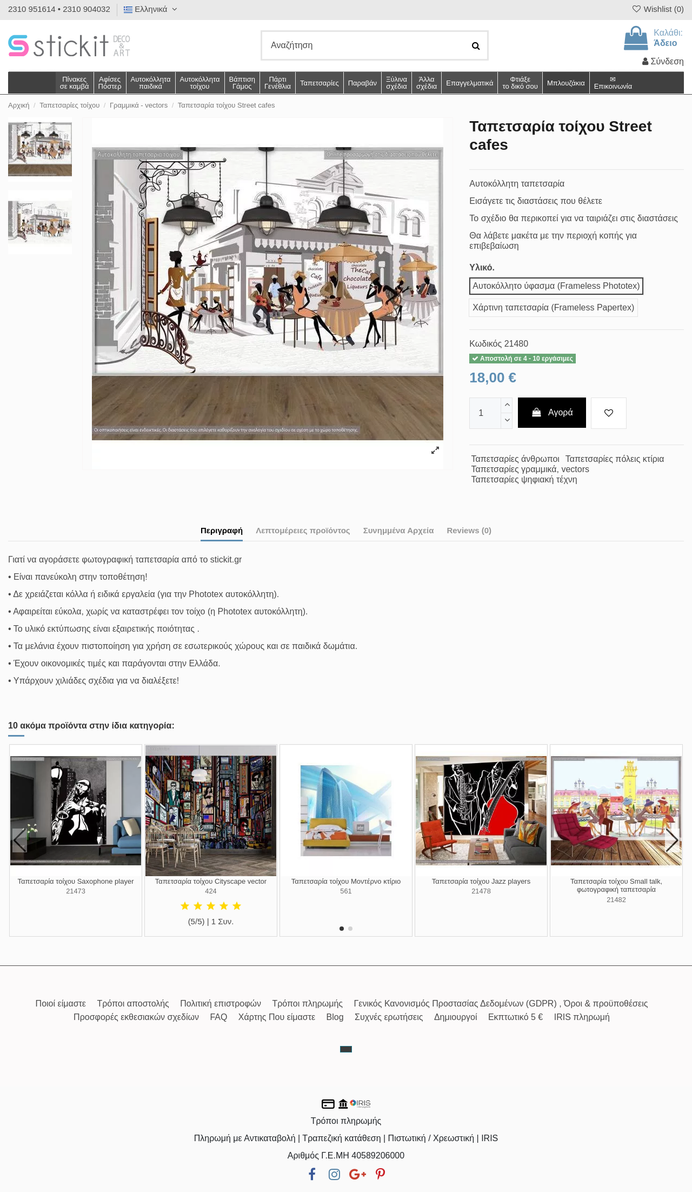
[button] (426, 83)
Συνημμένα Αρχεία (398, 530)
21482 (616, 900)
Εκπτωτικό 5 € (515, 1017)
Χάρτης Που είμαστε (276, 1017)
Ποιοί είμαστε (61, 1003)
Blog (335, 1017)
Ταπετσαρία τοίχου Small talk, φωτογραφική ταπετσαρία (616, 885)
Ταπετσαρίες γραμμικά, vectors (530, 469)
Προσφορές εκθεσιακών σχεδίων (136, 1017)
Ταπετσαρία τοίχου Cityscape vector (211, 881)
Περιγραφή (222, 530)
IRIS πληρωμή (582, 1017)
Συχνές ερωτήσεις (389, 1017)
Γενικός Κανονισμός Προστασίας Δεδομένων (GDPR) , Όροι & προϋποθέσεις (501, 1003)
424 (210, 891)
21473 (75, 891)
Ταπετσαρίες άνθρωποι (515, 458)
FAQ (218, 1017)
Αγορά (552, 412)
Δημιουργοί (455, 1017)
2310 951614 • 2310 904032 (59, 9)
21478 (481, 891)
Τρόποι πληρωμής (307, 1003)
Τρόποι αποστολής (133, 1003)
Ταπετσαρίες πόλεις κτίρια (614, 458)
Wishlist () (657, 9)
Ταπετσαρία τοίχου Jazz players (481, 881)
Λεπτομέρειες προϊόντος (303, 530)
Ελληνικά (152, 9)
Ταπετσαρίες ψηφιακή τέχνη (524, 479)
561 (345, 891)
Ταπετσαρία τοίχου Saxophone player (76, 881)
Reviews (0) (469, 530)
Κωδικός (485, 343)
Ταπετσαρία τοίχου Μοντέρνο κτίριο (346, 881)
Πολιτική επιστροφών (220, 1003)
